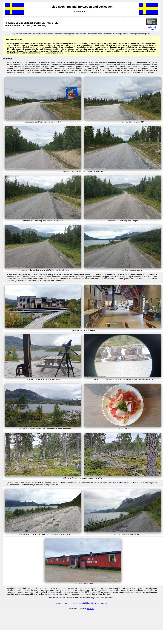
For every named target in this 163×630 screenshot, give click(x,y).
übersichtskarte (92, 603)
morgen (104, 603)
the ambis (90, 609)
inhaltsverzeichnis (77, 603)
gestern (59, 603)
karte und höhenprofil (151, 28)
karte (66, 603)
